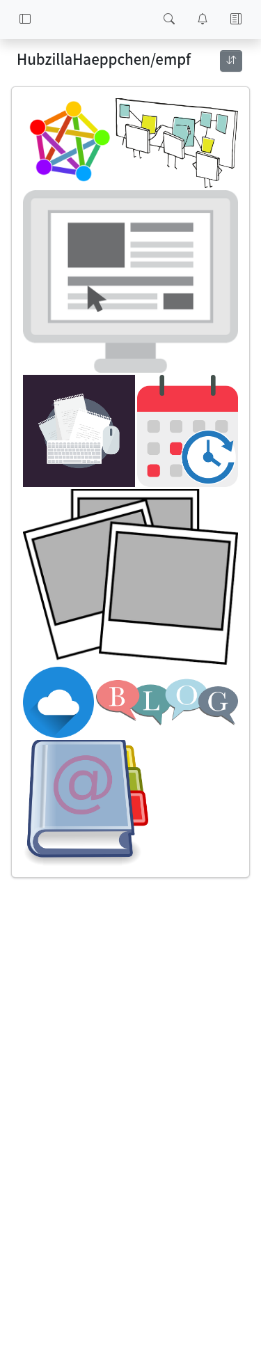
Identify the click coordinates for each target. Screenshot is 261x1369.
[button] (25, 19)
